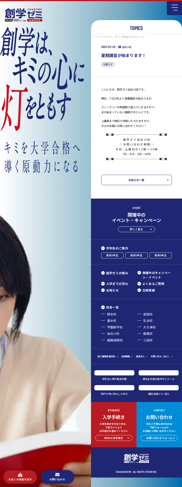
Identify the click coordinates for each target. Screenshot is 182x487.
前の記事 (113, 174)
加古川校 (125, 47)
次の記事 (159, 174)
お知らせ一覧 (148, 189)
